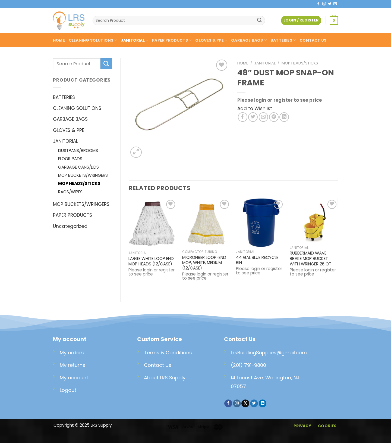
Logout (68, 390)
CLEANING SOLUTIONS (93, 40)
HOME (59, 40)
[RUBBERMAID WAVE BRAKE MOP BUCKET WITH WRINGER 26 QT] (314, 221)
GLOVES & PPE (211, 40)
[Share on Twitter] (253, 117)
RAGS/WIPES (70, 192)
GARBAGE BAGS (249, 40)
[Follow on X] (245, 403)
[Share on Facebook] (242, 117)
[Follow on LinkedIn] (263, 403)
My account (74, 377)
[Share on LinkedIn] (284, 117)
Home (242, 63)
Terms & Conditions (168, 352)
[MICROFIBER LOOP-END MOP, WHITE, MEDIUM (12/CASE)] (206, 223)
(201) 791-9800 (248, 365)
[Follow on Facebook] (318, 4)
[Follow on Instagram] (324, 4)
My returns (72, 365)
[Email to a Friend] (263, 117)
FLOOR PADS (70, 159)
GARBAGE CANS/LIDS (78, 167)
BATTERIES (283, 40)
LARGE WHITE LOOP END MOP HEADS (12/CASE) (151, 261)
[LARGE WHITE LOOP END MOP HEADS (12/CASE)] (152, 223)
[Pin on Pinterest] (274, 117)
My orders (72, 352)
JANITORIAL (134, 40)
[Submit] (259, 21)
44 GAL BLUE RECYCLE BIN (257, 260)
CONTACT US (312, 40)
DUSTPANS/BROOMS (78, 150)
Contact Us (157, 365)
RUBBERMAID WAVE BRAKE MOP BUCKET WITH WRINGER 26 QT (310, 258)
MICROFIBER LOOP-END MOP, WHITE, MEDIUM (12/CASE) (204, 263)
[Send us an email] (335, 4)
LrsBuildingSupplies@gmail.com (269, 352)
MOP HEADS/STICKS (79, 183)
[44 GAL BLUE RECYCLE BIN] (260, 223)
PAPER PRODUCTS (171, 40)
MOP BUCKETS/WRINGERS (83, 175)
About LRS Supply (164, 377)
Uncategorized (70, 226)
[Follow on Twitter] (330, 4)
